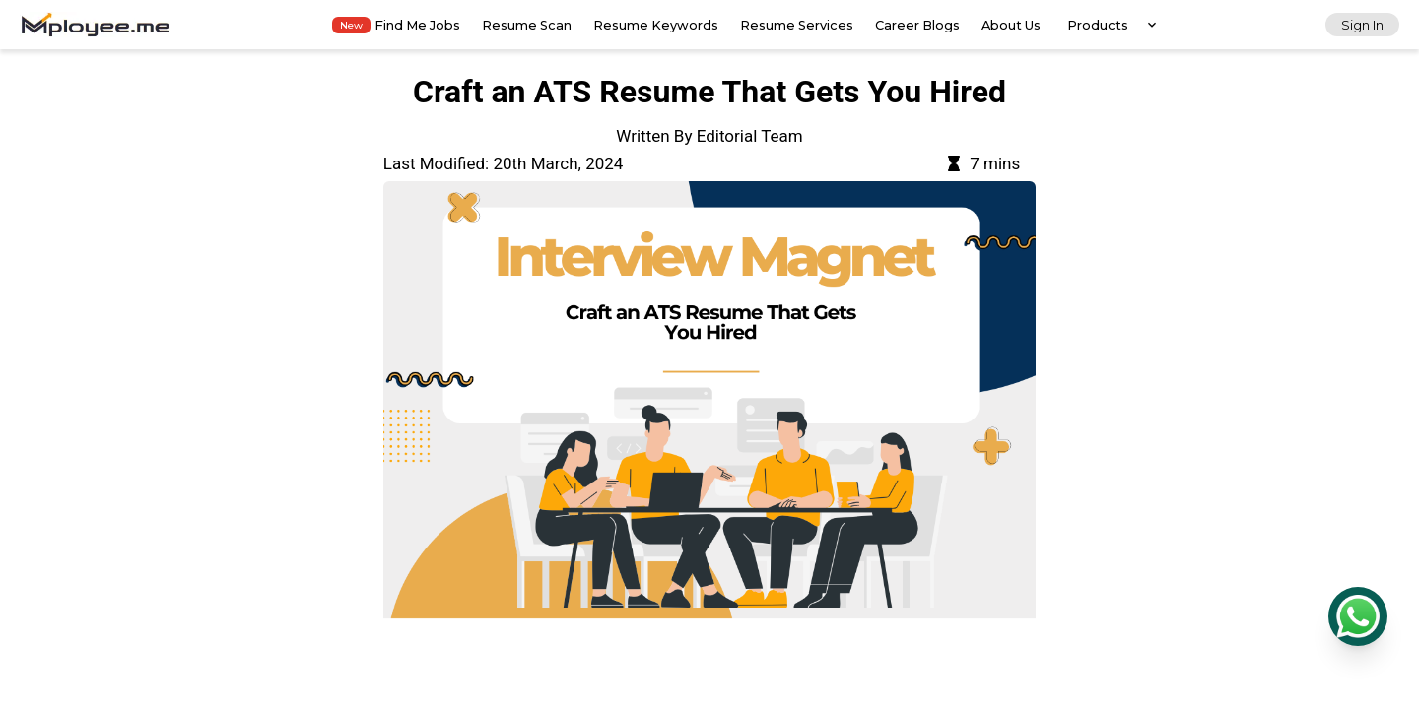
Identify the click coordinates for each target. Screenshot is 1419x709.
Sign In (1362, 25)
